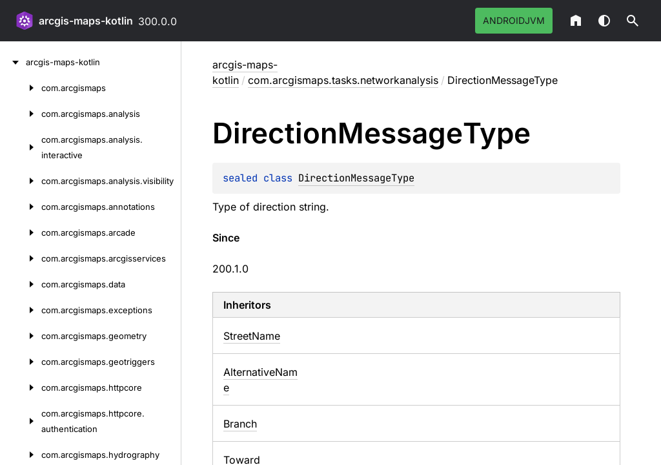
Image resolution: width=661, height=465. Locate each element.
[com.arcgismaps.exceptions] (20, 310)
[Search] (633, 21)
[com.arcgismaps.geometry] (20, 336)
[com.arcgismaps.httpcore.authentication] (20, 421)
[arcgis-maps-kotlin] (13, 62)
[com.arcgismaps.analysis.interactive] (20, 147)
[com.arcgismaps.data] (20, 284)
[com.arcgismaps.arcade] (20, 232)
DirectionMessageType (356, 178)
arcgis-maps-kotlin (86, 20)
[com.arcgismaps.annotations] (20, 207)
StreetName (251, 335)
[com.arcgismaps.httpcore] (20, 387)
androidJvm (514, 20)
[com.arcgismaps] (20, 88)
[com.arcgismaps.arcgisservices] (20, 258)
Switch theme (604, 21)
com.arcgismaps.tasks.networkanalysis (343, 80)
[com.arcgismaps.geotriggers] (20, 362)
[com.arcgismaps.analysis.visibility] (20, 181)
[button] (633, 21)
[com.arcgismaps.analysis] (20, 114)
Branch (240, 423)
